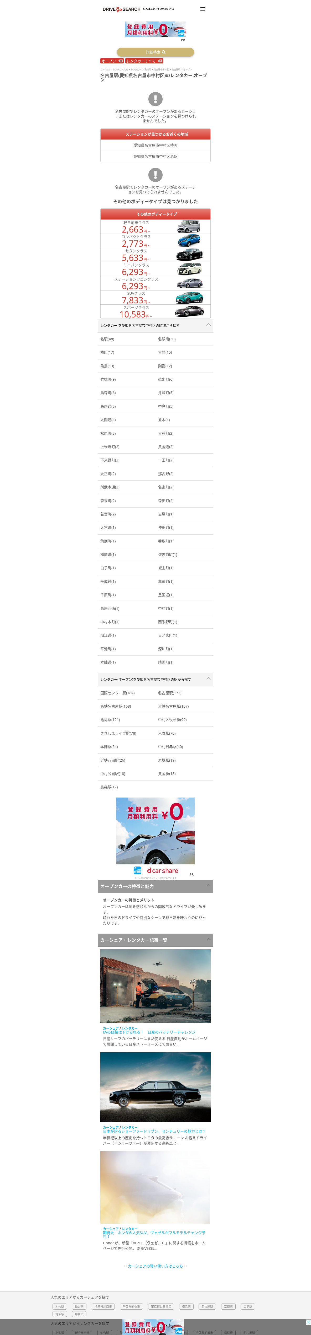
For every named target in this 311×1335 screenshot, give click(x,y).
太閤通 (108, 419)
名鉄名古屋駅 (115, 706)
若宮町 (108, 514)
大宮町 (108, 527)
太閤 (165, 352)
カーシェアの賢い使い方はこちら (155, 1265)
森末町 (108, 500)
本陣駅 (109, 746)
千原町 (108, 594)
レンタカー (130, 1028)
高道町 (165, 581)
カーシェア (111, 1028)
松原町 (108, 433)
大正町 (108, 473)
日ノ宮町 (167, 635)
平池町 (108, 648)
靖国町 (165, 662)
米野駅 (166, 733)
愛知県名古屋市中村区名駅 (155, 156)
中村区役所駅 (172, 719)
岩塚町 (165, 514)
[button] (155, 52)
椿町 (107, 352)
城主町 (165, 567)
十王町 (165, 459)
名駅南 (166, 338)
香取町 (165, 541)
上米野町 (109, 446)
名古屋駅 (169, 692)
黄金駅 (166, 773)
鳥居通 (108, 406)
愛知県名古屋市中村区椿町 (155, 145)
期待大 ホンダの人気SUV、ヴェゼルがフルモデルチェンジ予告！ (154, 1234)
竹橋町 (108, 379)
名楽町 (165, 487)
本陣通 (108, 662)
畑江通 (108, 635)
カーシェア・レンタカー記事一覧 (133, 940)
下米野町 (109, 459)
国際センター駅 (117, 692)
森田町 (165, 500)
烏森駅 (109, 786)
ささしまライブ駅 (118, 733)
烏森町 (108, 392)
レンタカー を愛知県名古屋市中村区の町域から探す (140, 325)
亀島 (107, 365)
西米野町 (167, 621)
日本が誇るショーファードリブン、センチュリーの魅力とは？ (154, 1131)
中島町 (165, 406)
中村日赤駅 (170, 746)
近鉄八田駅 (112, 760)
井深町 (165, 392)
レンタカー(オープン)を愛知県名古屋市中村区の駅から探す (145, 679)
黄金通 (165, 446)
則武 (165, 365)
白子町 (108, 567)
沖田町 (165, 527)
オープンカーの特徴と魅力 (127, 886)
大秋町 (165, 433)
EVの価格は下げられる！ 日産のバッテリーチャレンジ (149, 1032)
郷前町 (108, 554)
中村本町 (109, 621)
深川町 (165, 648)
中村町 (165, 608)
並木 (164, 419)
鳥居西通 (109, 608)
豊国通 (165, 594)
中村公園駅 (112, 773)
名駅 (107, 338)
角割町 (108, 541)
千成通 (108, 581)
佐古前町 (167, 554)
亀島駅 (110, 719)
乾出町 (165, 379)
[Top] (121, 9)
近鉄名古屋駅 (173, 706)
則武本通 (109, 487)
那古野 (165, 473)
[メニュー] (203, 8)
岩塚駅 (166, 760)
